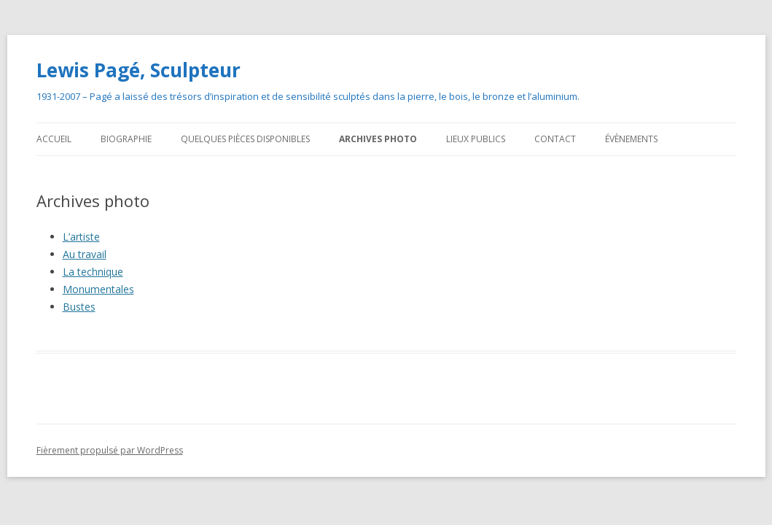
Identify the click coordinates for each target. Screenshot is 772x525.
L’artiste (81, 237)
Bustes (79, 307)
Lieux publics (475, 139)
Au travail (84, 254)
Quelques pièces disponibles (245, 139)
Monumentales (98, 289)
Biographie (126, 139)
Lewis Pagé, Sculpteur (138, 70)
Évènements (631, 139)
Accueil (53, 139)
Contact (555, 139)
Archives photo (378, 139)
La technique (93, 272)
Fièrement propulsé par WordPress (109, 450)
